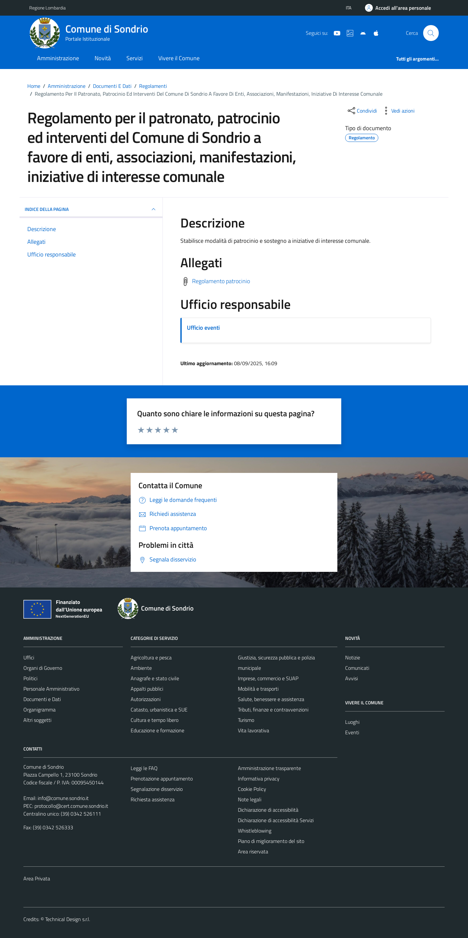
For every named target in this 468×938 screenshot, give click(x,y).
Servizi (134, 58)
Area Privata (36, 878)
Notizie (352, 657)
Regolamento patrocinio (221, 280)
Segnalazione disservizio (157, 789)
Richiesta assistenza (153, 799)
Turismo (246, 720)
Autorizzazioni (146, 699)
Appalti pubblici (147, 689)
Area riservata (253, 851)
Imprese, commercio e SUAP (268, 678)
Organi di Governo (42, 668)
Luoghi (352, 722)
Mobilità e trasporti (258, 689)
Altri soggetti (37, 720)
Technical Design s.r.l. (67, 919)
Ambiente (141, 668)
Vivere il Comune (179, 58)
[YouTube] (334, 32)
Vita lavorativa (253, 730)
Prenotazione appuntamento (162, 778)
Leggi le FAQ (144, 768)
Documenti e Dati (42, 699)
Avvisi (351, 678)
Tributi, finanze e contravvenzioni (273, 709)
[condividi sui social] (361, 110)
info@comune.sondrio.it (63, 798)
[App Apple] (373, 32)
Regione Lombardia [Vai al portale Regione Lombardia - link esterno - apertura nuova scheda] (47, 7)
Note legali (249, 799)
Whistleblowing (254, 831)
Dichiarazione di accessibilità (268, 810)
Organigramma (39, 709)
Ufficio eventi (203, 327)
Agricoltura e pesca (151, 657)
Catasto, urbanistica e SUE (159, 709)
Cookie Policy (252, 789)
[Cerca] (431, 33)
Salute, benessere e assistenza (271, 699)
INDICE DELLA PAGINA (91, 209)
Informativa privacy (259, 778)
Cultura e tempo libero (154, 720)
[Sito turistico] (347, 32)
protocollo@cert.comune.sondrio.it (71, 806)
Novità (103, 58)
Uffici (28, 657)
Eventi (352, 732)
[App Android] (360, 32)
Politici (30, 678)
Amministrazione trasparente (269, 768)
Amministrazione (58, 58)
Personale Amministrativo (51, 689)
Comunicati (357, 668)
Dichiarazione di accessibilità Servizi (276, 820)
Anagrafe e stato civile (155, 678)
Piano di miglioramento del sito (271, 841)
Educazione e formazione (157, 730)
